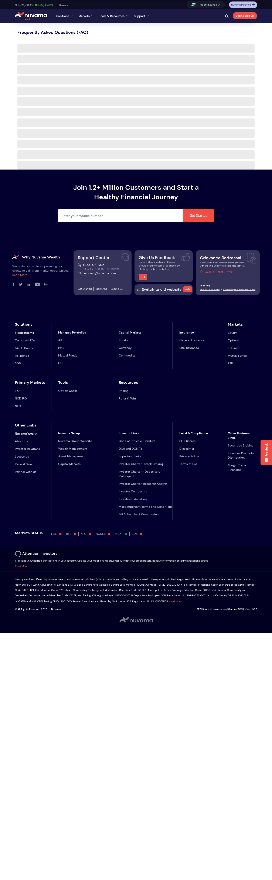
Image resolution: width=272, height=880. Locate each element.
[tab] (64, 15)
